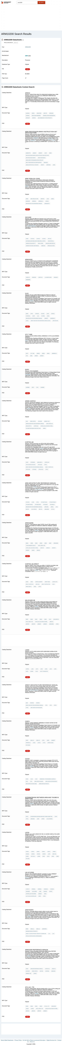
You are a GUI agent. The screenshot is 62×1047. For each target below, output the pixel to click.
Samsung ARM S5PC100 (50, 243)
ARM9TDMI (48, 164)
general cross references (49, 115)
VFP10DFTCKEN (44, 502)
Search (41, 2)
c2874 (43, 740)
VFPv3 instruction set (30, 464)
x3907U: (48, 851)
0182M (29, 225)
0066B (32, 543)
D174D (44, 742)
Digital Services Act (51, 1040)
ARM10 (52, 198)
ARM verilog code (34, 198)
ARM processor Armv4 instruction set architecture (37, 155)
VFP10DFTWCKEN (29, 504)
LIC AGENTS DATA (48, 277)
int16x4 (42, 313)
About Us (32, 1041)
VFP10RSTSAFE (38, 504)
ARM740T (54, 547)
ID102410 (33, 225)
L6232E (38, 856)
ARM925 (36, 355)
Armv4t (42, 164)
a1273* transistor (44, 671)
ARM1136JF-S (39, 462)
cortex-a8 (47, 462)
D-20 (53, 933)
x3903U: (27, 851)
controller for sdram (31, 893)
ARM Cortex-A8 (49, 423)
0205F (31, 727)
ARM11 (48, 353)
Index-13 (32, 928)
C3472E (39, 742)
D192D (34, 742)
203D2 (35, 586)
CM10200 (45, 891)
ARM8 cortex (33, 421)
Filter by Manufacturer (8, 42)
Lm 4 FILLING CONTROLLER (31, 896)
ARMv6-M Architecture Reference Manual (35, 423)
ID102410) (32, 238)
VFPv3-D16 (28, 469)
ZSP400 (35, 973)
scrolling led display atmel (32, 547)
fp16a (27, 707)
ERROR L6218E (50, 742)
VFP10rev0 (33, 462)
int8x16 (52, 313)
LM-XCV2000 (34, 891)
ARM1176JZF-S (28, 586)
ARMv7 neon (47, 581)
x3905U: (38, 851)
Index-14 (38, 928)
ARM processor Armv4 (30, 157)
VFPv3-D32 (40, 464)
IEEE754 (27, 509)
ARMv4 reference (42, 157)
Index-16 (38, 740)
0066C (36, 543)
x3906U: (43, 851)
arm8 (31, 355)
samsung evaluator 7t (31, 243)
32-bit (53, 140)
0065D (29, 916)
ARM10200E (47, 509)
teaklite (53, 968)
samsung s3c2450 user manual (32, 245)
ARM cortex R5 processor (36, 707)
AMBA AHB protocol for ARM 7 (32, 164)
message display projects (31, 931)
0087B (40, 896)
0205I (31, 690)
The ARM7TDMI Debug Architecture (33, 428)
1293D (48, 740)
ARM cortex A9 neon (38, 781)
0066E (45, 543)
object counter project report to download (36, 933)
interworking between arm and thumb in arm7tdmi (41, 816)
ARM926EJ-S (40, 201)
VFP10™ (41, 489)
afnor (43, 818)
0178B (36, 489)
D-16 (49, 933)
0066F (50, 543)
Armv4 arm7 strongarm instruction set (34, 160)
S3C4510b (40, 421)
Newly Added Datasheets (7, 1040)
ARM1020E (28, 201)
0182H (29, 956)
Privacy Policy (18, 1040)
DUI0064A (27, 113)
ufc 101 (52, 509)
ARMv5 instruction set (44, 783)
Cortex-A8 (47, 968)
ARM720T (48, 547)
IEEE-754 (40, 509)
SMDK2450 (43, 245)
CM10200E (28, 891)
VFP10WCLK (52, 504)
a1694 (53, 856)
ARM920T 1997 (47, 421)
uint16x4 (37, 313)
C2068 (57, 856)
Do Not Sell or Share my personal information (34, 1040)
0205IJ (37, 570)
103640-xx (28, 277)
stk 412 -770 (46, 1006)
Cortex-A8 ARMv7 (38, 581)
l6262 (27, 671)
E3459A (32, 1008)
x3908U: (54, 851)
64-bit (32, 313)
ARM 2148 (37, 584)
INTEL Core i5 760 (41, 545)
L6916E (27, 856)
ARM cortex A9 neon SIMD (31, 783)
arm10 (33, 113)
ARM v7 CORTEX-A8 (29, 584)
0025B (54, 164)
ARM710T (42, 547)
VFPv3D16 (34, 469)
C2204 (56, 816)
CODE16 (47, 201)
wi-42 (50, 619)
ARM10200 (51, 113)
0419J (53, 584)
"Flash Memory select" (31, 545)
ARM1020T (56, 277)
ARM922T (35, 138)
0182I (28, 408)
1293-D (27, 320)
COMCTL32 (40, 277)
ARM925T (42, 355)
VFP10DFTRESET (52, 502)
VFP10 (47, 469)
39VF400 (41, 971)
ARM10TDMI (39, 113)
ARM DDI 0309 (55, 320)
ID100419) (32, 702)
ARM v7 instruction (46, 584)
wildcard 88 (56, 619)
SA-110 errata (49, 818)
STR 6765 (27, 858)
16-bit (48, 313)
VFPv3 (45, 464)
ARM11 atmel (40, 243)
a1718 (48, 856)
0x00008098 (28, 279)
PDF (28, 69)
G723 (51, 705)
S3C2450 (44, 238)
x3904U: (32, 851)
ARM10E (38, 550)
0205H (31, 766)
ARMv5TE (42, 198)
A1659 (44, 856)
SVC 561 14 (33, 856)
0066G (36, 530)
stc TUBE (32, 353)
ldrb (40, 891)
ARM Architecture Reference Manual (34, 203)
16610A (33, 550)
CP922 (44, 896)
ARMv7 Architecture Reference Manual (34, 705)
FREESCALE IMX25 (51, 245)
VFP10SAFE (45, 504)
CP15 (27, 355)
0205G (31, 300)
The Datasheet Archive (6, 2)
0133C (41, 448)
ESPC (33, 387)
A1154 (37, 671)
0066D (41, 543)
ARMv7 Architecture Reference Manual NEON (40, 320)
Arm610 (38, 353)
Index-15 (32, 740)
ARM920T (46, 318)
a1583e (31, 671)
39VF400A (47, 971)
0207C (26, 340)
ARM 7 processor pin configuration (33, 162)
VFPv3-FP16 (41, 469)
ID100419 (35, 690)
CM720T (50, 891)
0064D (26, 186)
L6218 (48, 198)
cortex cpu (54, 581)
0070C (45, 893)
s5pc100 (49, 238)
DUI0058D (27, 374)
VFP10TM (27, 502)
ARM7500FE (44, 928)
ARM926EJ (34, 201)
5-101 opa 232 (33, 509)
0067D (31, 803)
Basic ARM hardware (36, 115)
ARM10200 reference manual (37, 968)
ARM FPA (45, 113)
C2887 (38, 818)
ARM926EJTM (46, 203)
